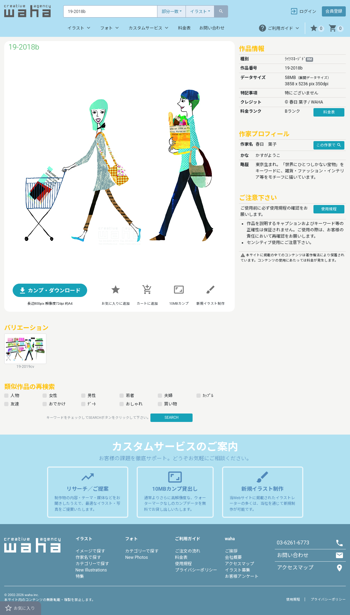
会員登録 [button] (333, 11)
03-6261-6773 (293, 543)
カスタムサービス (149, 28)
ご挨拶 (231, 551)
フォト (110, 28)
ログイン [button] (303, 11)
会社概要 (233, 557)
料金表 (184, 28)
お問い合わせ (212, 28)
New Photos (136, 557)
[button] (317, 28)
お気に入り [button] (19, 608)
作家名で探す (88, 557)
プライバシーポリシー (196, 570)
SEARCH (171, 417)
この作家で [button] (329, 145)
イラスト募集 (237, 570)
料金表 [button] (329, 112)
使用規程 (183, 563)
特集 (80, 576)
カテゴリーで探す (92, 563)
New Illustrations (91, 570)
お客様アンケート (242, 576)
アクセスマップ (239, 563)
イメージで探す (90, 551)
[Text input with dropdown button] (110, 11)
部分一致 (170, 11)
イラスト (198, 11)
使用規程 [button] (329, 209)
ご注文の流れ (187, 551)
